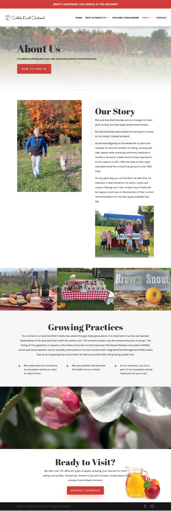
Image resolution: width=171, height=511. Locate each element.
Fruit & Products (95, 17)
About (146, 17)
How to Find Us (34, 69)
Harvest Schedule (85, 490)
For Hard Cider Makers (125, 17)
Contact (161, 17)
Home (78, 17)
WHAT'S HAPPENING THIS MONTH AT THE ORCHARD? (85, 4)
